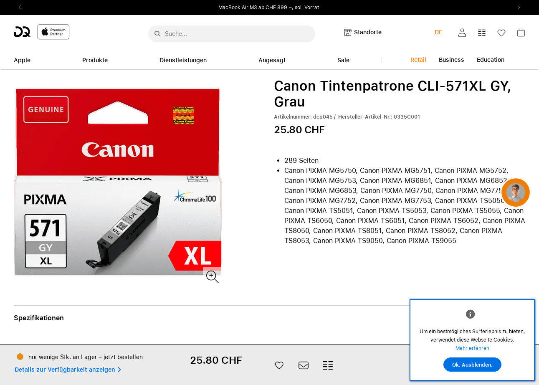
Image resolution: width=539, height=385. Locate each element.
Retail (418, 59)
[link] (521, 34)
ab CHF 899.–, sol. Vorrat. (289, 7)
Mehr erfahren (472, 348)
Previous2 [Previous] (23, 7)
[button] (462, 32)
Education (490, 59)
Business (451, 59)
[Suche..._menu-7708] (231, 33)
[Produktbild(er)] (212, 276)
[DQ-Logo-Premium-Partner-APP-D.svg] (42, 31)
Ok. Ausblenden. (472, 365)
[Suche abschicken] (157, 33)
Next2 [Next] (516, 7)
